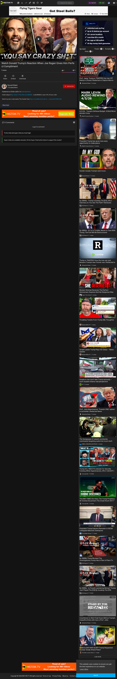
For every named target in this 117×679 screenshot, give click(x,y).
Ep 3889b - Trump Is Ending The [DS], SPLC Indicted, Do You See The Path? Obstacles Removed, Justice (95, 203)
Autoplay (108, 49)
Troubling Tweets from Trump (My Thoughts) (96, 320)
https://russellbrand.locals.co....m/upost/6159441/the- (46, 99)
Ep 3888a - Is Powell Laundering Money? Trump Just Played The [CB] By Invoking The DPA (97, 589)
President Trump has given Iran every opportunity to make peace (93, 142)
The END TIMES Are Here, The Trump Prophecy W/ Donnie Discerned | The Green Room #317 (97, 500)
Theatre (96, 49)
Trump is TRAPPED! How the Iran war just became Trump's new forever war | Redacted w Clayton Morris (97, 262)
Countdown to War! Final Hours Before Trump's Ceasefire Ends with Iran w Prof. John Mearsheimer (97, 620)
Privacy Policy (56, 676)
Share (5, 77)
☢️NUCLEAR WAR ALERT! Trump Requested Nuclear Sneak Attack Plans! (96, 649)
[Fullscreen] (74, 58)
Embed (13, 77)
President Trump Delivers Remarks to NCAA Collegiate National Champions (96, 529)
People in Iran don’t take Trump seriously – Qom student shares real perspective (95, 380)
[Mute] (67, 58)
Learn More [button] (84, 669)
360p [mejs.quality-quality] (71, 58)
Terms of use (46, 676)
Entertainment (26, 91)
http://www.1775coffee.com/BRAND (21, 95)
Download (23, 77)
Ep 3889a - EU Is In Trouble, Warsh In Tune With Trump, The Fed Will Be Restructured (97, 231)
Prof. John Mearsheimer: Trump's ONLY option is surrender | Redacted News (97, 410)
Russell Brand (12, 85)
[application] (38, 39)
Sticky (87, 51)
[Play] (3, 58)
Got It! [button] (96, 675)
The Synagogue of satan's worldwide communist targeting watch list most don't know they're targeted (95, 441)
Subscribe (69, 86)
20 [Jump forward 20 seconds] (63, 58)
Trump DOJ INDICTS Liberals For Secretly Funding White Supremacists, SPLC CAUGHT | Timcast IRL (96, 471)
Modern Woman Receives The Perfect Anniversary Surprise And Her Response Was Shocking (96, 292)
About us (65, 676)
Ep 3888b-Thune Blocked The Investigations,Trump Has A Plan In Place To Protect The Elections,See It (96, 560)
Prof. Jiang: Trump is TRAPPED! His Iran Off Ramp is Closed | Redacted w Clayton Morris (96, 79)
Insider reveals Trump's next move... (93, 171)
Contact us (73, 676)
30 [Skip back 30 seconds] (60, 58)
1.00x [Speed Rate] (57, 58)
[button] (108, 3)
